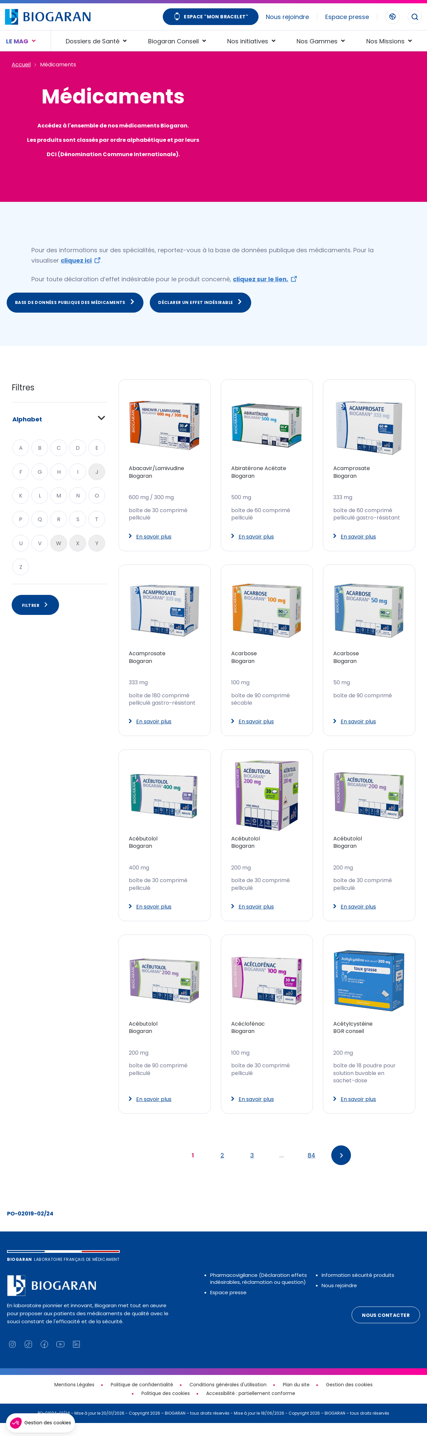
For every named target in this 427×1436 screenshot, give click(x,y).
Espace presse (347, 17)
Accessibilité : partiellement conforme (250, 1406)
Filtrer (35, 618)
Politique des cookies (165, 1406)
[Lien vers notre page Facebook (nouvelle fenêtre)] (44, 1357)
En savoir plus (150, 550)
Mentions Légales (74, 1398)
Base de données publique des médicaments (75, 315)
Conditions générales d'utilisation (228, 1398)
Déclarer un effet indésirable (200, 315)
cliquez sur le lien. (260, 292)
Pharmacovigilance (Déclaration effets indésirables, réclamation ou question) (258, 1292)
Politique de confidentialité (142, 1398)
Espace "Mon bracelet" (210, 17)
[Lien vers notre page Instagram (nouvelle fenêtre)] (12, 1357)
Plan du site (296, 1398)
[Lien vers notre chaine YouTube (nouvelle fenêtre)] (60, 1357)
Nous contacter (386, 1328)
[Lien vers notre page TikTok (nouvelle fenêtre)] (28, 1357)
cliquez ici (76, 274)
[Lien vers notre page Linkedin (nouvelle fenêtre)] (76, 1357)
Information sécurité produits (358, 1288)
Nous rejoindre (287, 17)
